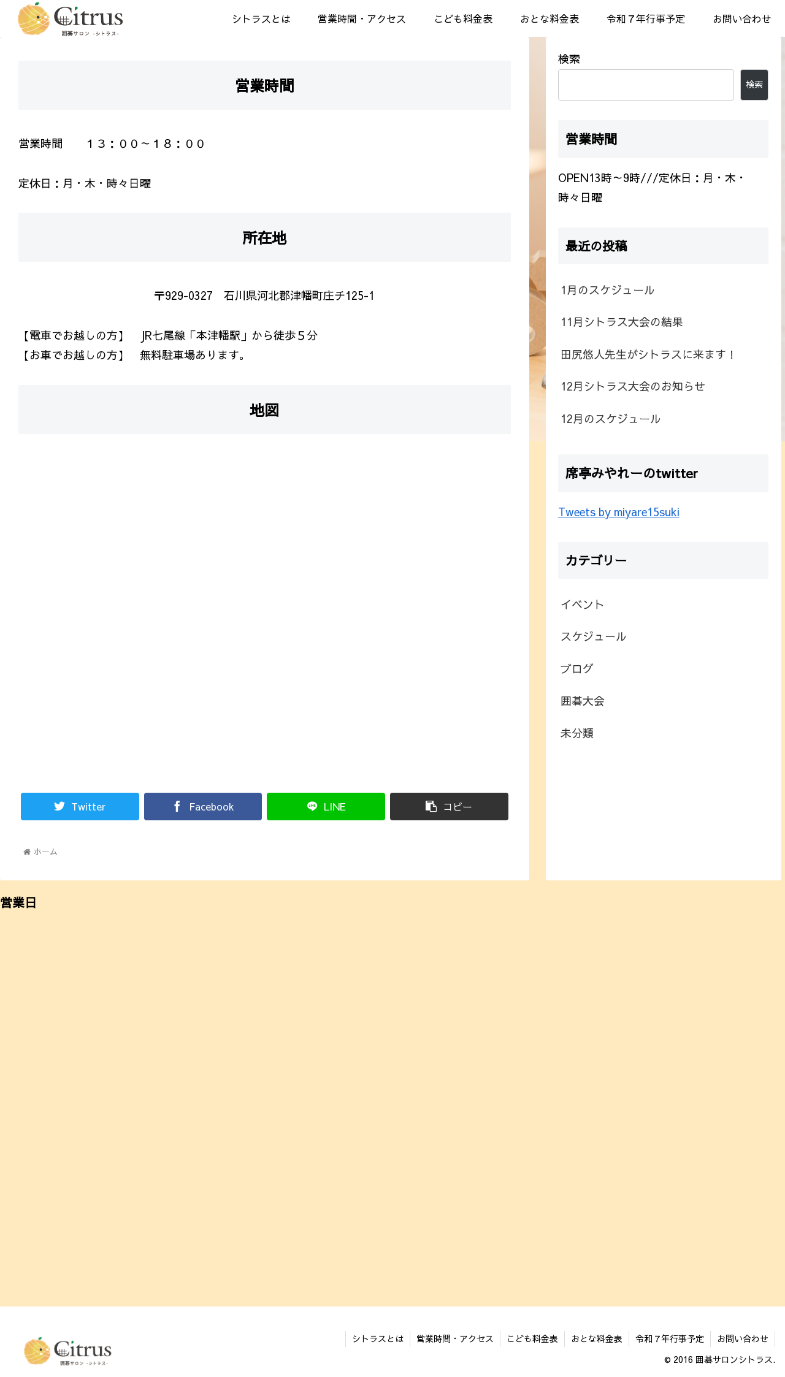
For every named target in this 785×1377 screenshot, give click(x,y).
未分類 (577, 733)
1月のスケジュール (608, 289)
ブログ (577, 668)
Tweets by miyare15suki (619, 511)
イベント (583, 604)
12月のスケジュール (611, 418)
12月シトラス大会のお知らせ (633, 386)
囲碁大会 (583, 700)
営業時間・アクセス (455, 1338)
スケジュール (594, 636)
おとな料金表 (596, 1338)
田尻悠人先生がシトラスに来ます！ (649, 354)
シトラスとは (378, 1338)
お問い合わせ (742, 1338)
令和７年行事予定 (669, 1338)
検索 (569, 58)
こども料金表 (532, 1338)
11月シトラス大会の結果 (622, 321)
